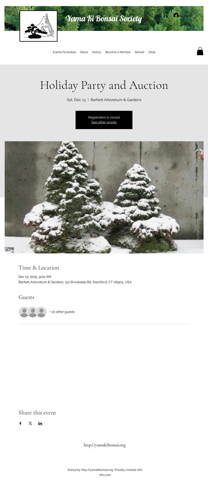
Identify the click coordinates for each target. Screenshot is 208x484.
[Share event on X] (30, 423)
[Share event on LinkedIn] (40, 423)
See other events (104, 122)
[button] (200, 51)
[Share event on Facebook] (20, 423)
